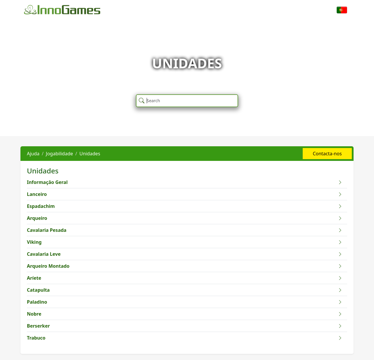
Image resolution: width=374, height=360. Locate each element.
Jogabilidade (59, 153)
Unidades (89, 153)
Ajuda (33, 153)
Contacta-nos (327, 153)
